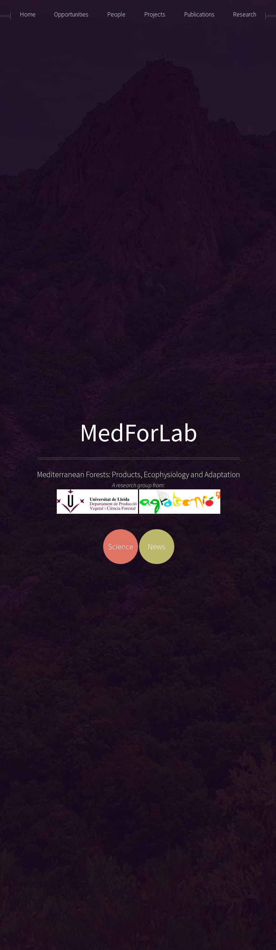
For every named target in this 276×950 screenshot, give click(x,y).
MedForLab (138, 432)
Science (120, 546)
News (156, 546)
